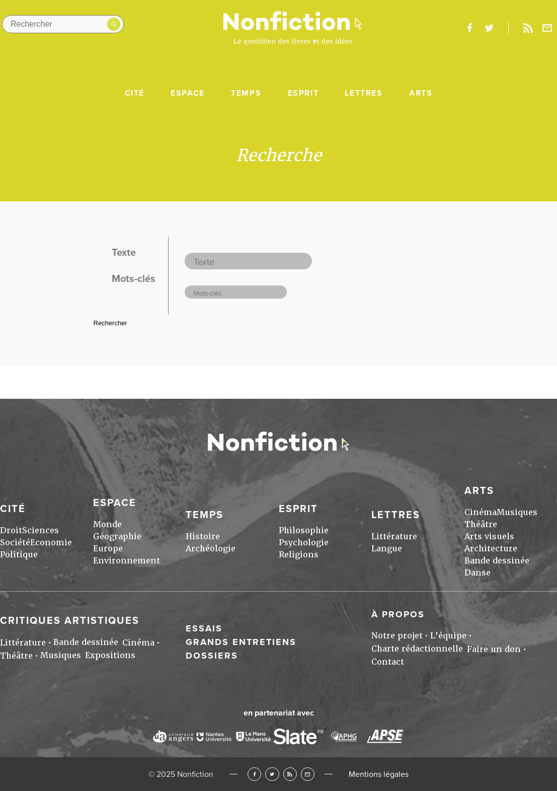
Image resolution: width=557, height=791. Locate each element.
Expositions (110, 655)
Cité (134, 93)
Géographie (117, 536)
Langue (386, 548)
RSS (290, 774)
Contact (387, 662)
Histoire (203, 536)
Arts (420, 93)
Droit (11, 530)
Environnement (126, 560)
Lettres (363, 93)
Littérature (394, 536)
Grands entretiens (241, 642)
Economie (51, 542)
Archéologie (210, 548)
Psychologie (304, 542)
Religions (299, 554)
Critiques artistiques (69, 621)
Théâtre (480, 524)
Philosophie (304, 530)
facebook (469, 28)
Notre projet (397, 635)
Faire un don (494, 649)
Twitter (272, 774)
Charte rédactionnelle (417, 648)
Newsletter (547, 28)
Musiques (517, 512)
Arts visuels (489, 536)
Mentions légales (379, 774)
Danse (477, 572)
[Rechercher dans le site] (63, 24)
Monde (107, 524)
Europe (108, 548)
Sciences (40, 530)
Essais (204, 628)
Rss (527, 28)
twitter (489, 28)
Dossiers (212, 655)
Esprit (303, 93)
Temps (246, 93)
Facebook (254, 774)
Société (15, 542)
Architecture (490, 548)
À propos (398, 614)
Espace (188, 93)
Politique (19, 554)
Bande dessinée (496, 560)
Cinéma (480, 512)
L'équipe (448, 635)
